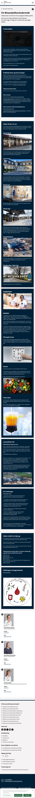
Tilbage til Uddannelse (7, 8)
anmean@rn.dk (7, 638)
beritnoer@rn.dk (7, 653)
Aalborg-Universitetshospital (19, 84)
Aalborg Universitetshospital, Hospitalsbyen (13, 672)
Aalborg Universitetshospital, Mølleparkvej (12, 674)
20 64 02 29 (6, 619)
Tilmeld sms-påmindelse (8, 703)
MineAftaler (5, 697)
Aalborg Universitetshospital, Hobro (11, 678)
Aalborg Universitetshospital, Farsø (11, 682)
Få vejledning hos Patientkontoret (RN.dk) (12, 709)
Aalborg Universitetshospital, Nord (10, 670)
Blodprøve (5, 701)
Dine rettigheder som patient (9, 706)
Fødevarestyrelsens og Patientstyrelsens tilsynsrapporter (15, 731)
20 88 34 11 (6, 649)
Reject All (27, 795)
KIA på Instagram (7, 572)
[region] (17, 793)
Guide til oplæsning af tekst (9, 723)
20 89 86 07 (6, 634)
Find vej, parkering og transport (10, 665)
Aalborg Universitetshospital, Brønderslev (12, 684)
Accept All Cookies (18, 795)
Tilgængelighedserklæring (9, 721)
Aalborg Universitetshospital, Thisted (11, 680)
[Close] (33, 790)
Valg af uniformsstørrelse (8, 109)
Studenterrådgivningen (8, 99)
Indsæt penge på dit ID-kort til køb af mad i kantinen (14, 110)
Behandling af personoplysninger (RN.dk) (12, 711)
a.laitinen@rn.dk (7, 623)
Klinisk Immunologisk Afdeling (17, 97)
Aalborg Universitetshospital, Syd (10, 668)
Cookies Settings (7, 795)
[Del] (33, 9)
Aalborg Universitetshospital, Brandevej (12, 676)
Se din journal (6, 699)
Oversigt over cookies (7, 725)
